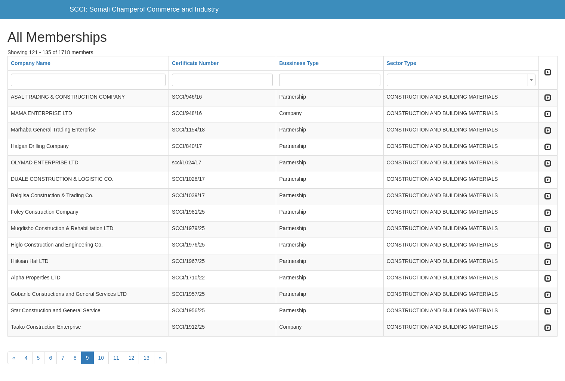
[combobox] (461, 80)
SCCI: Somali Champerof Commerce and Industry (144, 9)
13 (146, 358)
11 (116, 358)
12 (132, 358)
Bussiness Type (299, 63)
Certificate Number (195, 63)
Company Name (30, 63)
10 (101, 358)
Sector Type (401, 63)
